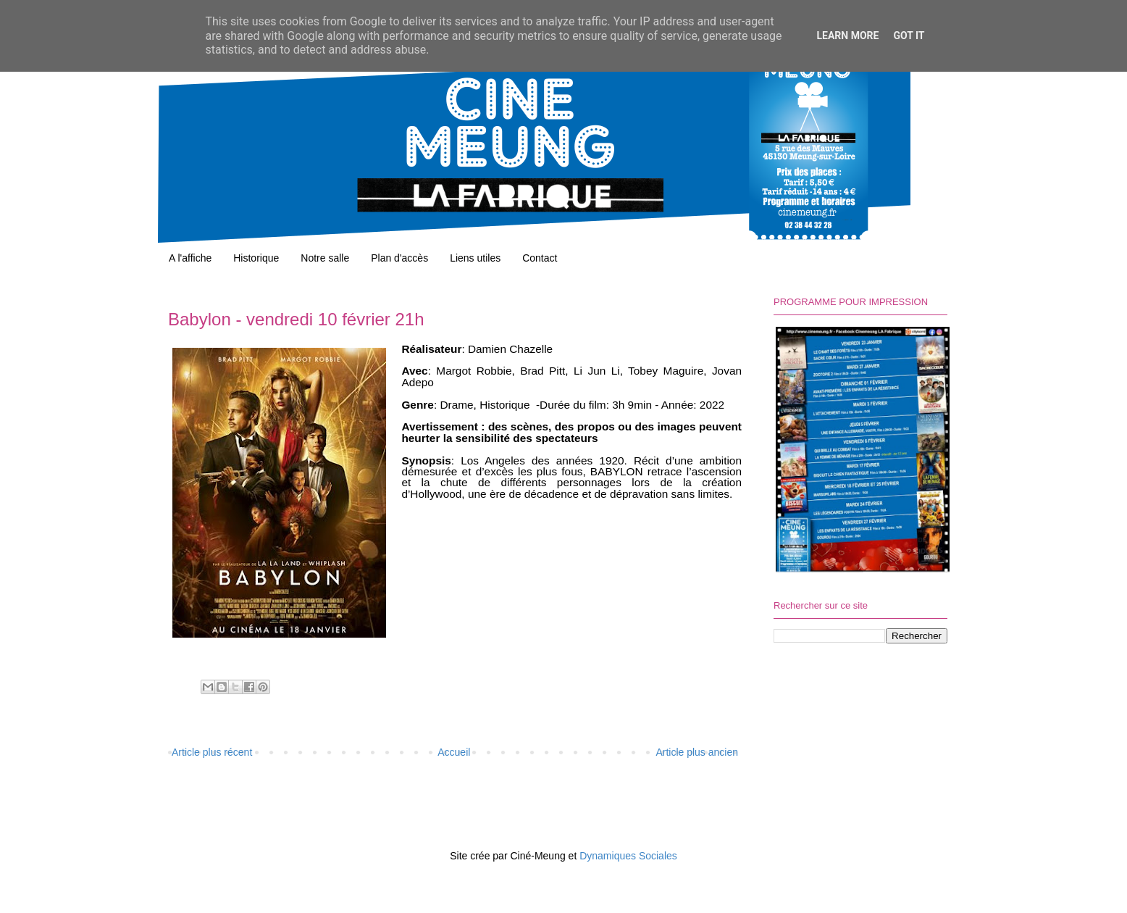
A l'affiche (190, 258)
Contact (539, 258)
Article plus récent (212, 752)
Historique (256, 258)
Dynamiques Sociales (628, 856)
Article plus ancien (696, 752)
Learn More (847, 35)
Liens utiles (475, 258)
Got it (908, 35)
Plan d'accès (399, 258)
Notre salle (325, 258)
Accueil (453, 752)
